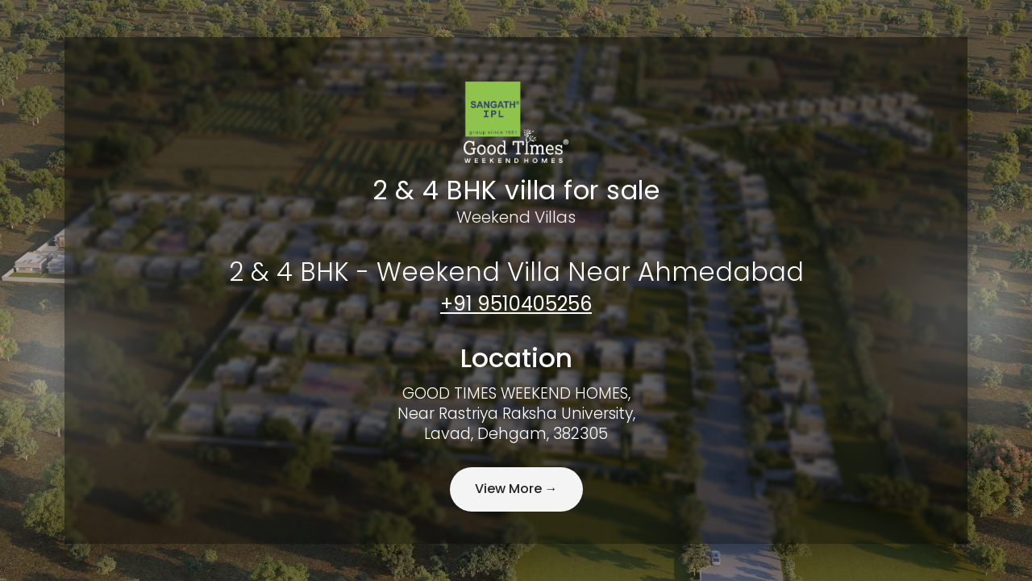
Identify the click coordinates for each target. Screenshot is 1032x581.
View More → (516, 488)
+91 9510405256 (516, 303)
